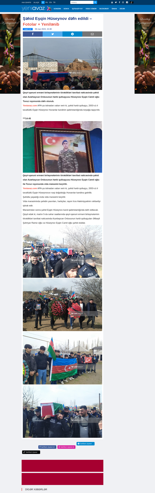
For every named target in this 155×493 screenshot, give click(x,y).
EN (50, 2)
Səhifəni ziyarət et (47, 447)
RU (47, 2)
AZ (43, 2)
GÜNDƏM (57, 9)
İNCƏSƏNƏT (104, 9)
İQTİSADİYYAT (77, 9)
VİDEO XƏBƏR (91, 9)
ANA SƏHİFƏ (26, 2)
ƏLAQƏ (36, 2)
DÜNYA (66, 9)
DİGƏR (122, 9)
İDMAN (114, 9)
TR (54, 2)
